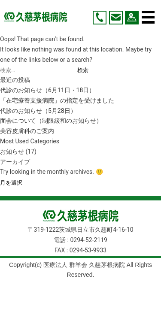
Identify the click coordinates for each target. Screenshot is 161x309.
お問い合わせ (116, 17)
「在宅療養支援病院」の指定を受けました (57, 100)
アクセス (132, 17)
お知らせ (12, 151)
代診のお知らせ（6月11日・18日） (47, 90)
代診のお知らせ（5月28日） (38, 110)
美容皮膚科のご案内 (27, 130)
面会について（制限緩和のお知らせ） (51, 120)
